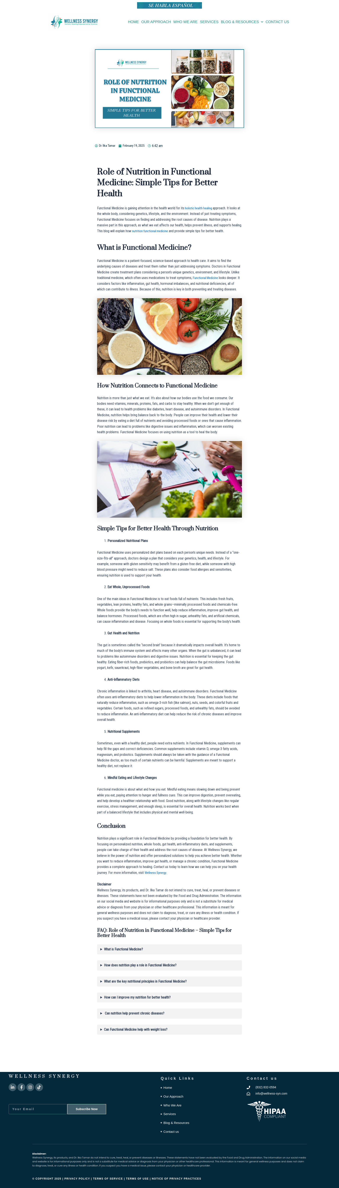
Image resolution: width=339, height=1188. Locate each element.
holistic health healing (199, 208)
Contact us (277, 22)
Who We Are (185, 22)
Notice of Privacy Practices (176, 1178)
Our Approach (156, 22)
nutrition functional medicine (151, 231)
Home (133, 22)
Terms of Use (138, 1178)
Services (209, 22)
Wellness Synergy (156, 873)
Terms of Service (108, 1178)
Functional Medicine (206, 278)
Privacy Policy (77, 1178)
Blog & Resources (242, 22)
